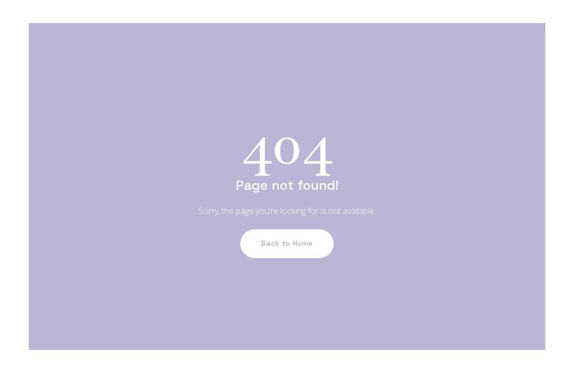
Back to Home (287, 243)
